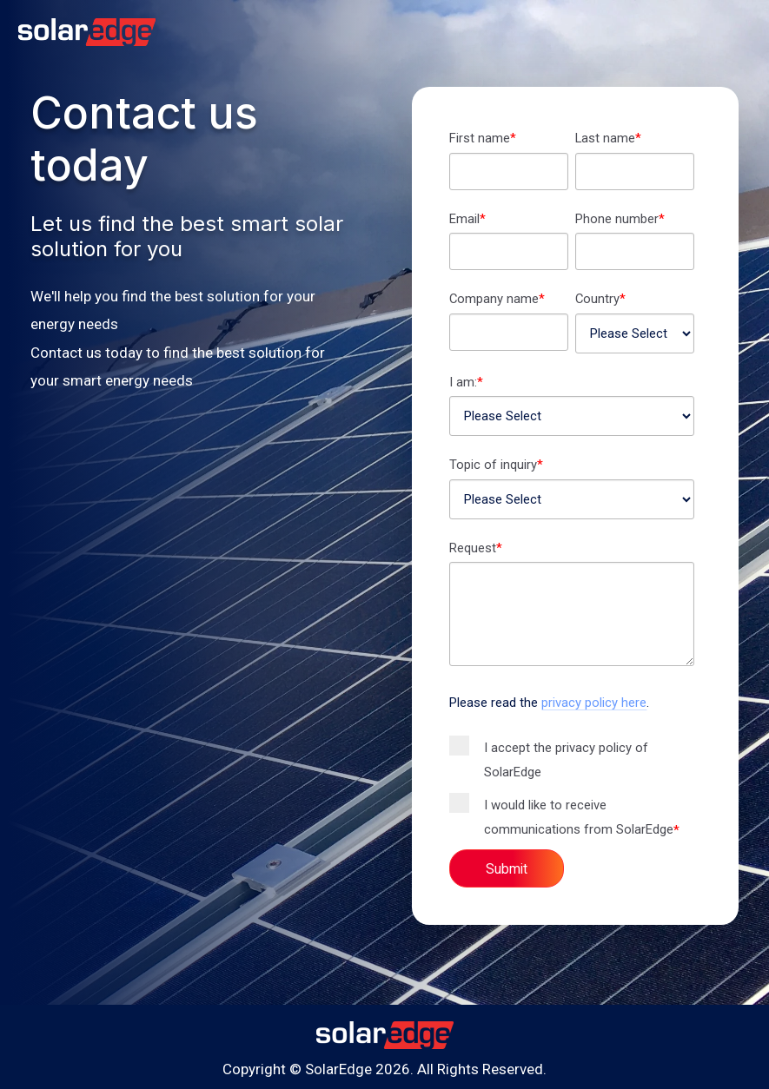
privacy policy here (593, 702)
